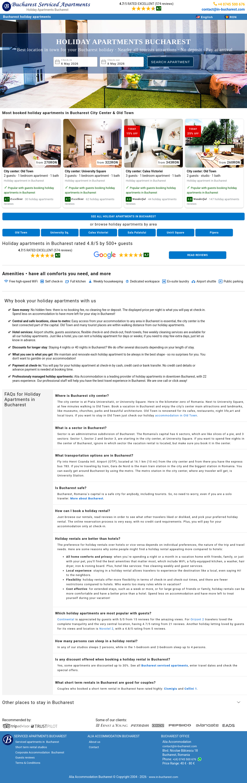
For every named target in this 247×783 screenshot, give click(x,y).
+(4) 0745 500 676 (184, 759)
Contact (94, 747)
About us (94, 741)
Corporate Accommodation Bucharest (39, 752)
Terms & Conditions (27, 762)
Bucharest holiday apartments (27, 17)
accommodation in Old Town (176, 415)
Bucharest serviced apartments (164, 665)
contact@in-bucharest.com (223, 9)
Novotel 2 (106, 628)
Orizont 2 (197, 619)
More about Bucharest (86, 498)
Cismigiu (170, 688)
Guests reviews (25, 757)
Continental (65, 619)
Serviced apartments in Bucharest (37, 741)
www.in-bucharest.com (163, 777)
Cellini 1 (191, 688)
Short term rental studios (31, 747)
